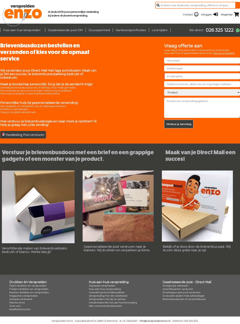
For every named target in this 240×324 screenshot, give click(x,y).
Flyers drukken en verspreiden (27, 285)
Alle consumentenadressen (105, 305)
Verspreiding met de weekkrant (108, 295)
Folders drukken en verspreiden (29, 288)
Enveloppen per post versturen (181, 292)
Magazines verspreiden (23, 295)
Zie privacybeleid (223, 53)
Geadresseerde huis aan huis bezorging (113, 302)
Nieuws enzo (17, 302)
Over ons (14, 305)
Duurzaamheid (99, 30)
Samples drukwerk (20, 299)
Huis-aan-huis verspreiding (109, 282)
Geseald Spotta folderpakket (107, 292)
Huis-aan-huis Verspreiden (21, 30)
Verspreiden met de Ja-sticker (107, 299)
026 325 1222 (220, 30)
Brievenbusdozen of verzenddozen (184, 299)
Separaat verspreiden (102, 285)
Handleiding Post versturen (25, 135)
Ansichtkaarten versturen (178, 288)
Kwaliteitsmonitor (20, 309)
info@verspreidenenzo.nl (155, 320)
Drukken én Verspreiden (28, 282)
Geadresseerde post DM (65, 30)
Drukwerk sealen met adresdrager (184, 295)
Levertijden (160, 30)
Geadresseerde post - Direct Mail (187, 282)
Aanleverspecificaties (131, 30)
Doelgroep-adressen (175, 285)
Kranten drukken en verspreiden (29, 292)
